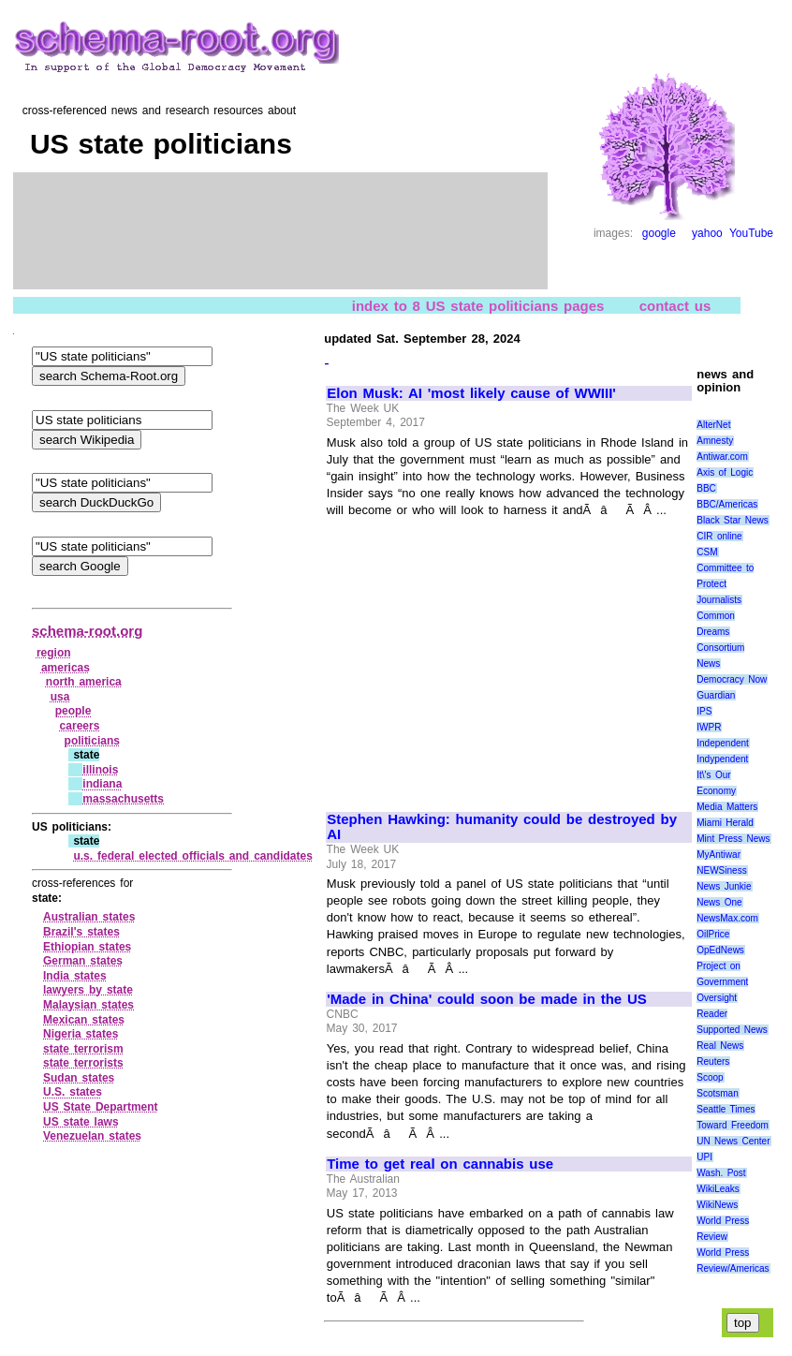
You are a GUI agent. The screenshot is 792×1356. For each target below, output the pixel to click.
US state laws (81, 1121)
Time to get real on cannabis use (440, 1164)
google (659, 233)
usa (60, 696)
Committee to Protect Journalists (725, 584)
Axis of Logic (725, 472)
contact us (675, 305)
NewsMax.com (727, 918)
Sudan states (78, 1077)
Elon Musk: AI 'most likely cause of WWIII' (471, 393)
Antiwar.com (722, 456)
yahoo (707, 233)
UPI (704, 1157)
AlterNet (713, 425)
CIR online (719, 536)
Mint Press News (733, 838)
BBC (706, 488)
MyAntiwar (719, 854)
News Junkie (724, 886)
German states (83, 960)
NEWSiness (721, 870)
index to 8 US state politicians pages (478, 305)
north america (84, 681)
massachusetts (123, 798)
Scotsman (717, 1093)
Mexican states (84, 1019)
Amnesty (715, 440)
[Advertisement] (484, 656)
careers (80, 725)
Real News (720, 1045)
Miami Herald (725, 823)
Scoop (710, 1077)
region (54, 652)
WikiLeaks (718, 1189)
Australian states (89, 916)
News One (719, 902)
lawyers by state (88, 989)
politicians (92, 740)
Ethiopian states (87, 946)
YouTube (751, 233)
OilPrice (713, 934)
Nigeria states (80, 1033)
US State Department (100, 1106)
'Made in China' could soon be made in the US (487, 999)
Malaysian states (88, 1004)
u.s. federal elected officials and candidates (192, 855)
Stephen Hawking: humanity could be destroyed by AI (502, 827)
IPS (704, 711)
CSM (707, 552)
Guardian (716, 695)
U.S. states (72, 1091)
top (743, 1323)
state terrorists (83, 1062)
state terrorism (83, 1048)
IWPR (709, 727)
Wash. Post (721, 1173)
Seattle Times (726, 1109)
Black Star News (733, 520)
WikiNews (717, 1205)
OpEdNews (720, 950)
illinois (100, 769)
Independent (723, 743)
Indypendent (722, 759)
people (73, 710)
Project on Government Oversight (722, 982)
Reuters (713, 1061)
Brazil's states (81, 931)
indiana (102, 783)
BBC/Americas (727, 504)
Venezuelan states (92, 1135)
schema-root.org (87, 631)
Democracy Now (732, 679)
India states (75, 975)
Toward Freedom (733, 1125)
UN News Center (733, 1141)
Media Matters (727, 807)
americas (65, 667)
